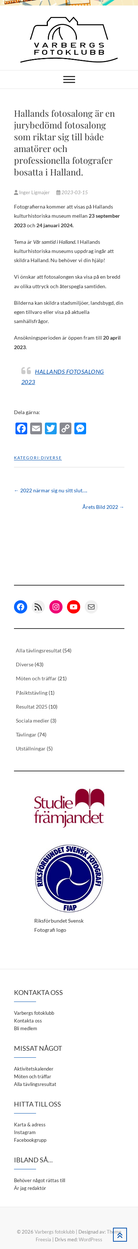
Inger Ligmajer (32, 192)
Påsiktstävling (31, 692)
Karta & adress (30, 1124)
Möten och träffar (36, 678)
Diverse (51, 457)
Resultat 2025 (31, 706)
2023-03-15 (72, 192)
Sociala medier (32, 720)
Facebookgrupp (30, 1140)
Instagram (25, 1132)
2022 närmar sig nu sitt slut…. (50, 490)
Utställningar (31, 748)
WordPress (90, 1239)
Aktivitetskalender (33, 1069)
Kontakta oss (28, 1021)
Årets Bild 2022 (103, 507)
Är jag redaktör (30, 1188)
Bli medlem (25, 1028)
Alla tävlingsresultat (38, 650)
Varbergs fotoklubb (34, 1013)
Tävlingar (26, 734)
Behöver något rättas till (39, 1180)
